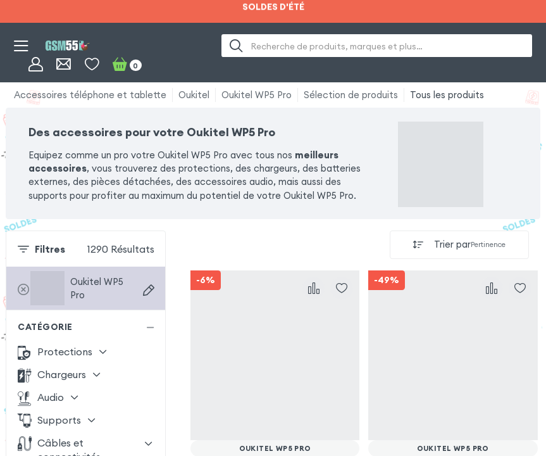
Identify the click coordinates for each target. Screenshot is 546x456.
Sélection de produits (351, 95)
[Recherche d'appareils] (148, 290)
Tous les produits (447, 95)
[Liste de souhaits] (92, 64)
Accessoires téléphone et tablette (90, 95)
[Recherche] (236, 45)
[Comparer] (313, 288)
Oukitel (193, 95)
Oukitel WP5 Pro (256, 95)
